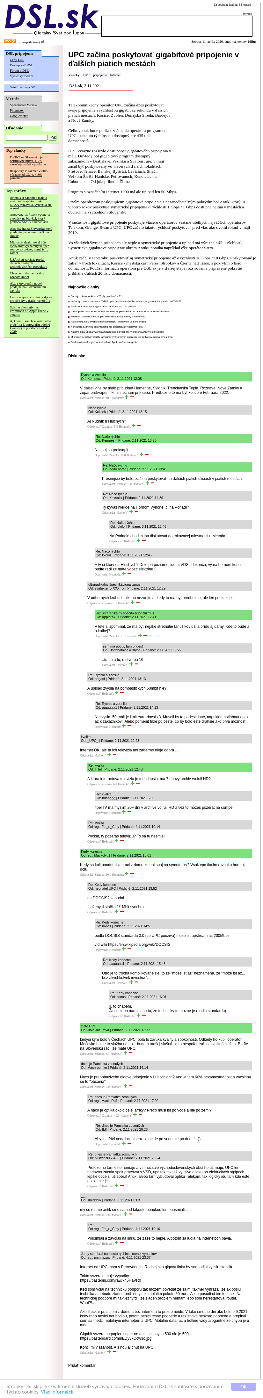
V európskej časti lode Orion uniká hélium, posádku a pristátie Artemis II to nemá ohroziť (121, 311)
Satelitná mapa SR (22, 87)
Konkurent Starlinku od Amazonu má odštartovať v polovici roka (106, 326)
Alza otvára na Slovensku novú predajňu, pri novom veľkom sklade (31, 232)
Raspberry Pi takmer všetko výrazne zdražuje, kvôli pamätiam (28, 174)
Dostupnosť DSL (21, 65)
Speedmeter (18, 105)
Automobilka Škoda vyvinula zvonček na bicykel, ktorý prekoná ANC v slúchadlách (30, 218)
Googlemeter (19, 116)
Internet (115, 75)
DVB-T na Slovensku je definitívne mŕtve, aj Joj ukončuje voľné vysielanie (28, 161)
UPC (86, 75)
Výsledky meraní (21, 76)
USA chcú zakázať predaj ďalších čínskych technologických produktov (28, 263)
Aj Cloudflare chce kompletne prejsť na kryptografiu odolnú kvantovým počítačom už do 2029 (30, 326)
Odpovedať (86, 398)
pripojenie (100, 75)
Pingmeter (17, 110)
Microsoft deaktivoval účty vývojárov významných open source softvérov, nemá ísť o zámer (29, 248)
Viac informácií (57, 1392)
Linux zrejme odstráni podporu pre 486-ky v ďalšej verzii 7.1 (31, 298)
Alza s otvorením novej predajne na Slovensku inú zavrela (28, 287)
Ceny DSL (17, 60)
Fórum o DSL (19, 70)
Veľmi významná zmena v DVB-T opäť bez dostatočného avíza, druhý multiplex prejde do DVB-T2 (126, 301)
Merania (32, 105)
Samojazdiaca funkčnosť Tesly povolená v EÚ (96, 296)
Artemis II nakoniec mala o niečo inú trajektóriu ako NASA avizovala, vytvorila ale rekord (31, 203)
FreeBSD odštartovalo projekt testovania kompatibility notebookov (108, 316)
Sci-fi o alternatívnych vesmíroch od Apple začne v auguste (29, 311)
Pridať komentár (82, 1365)
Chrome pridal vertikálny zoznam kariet (27, 275)
